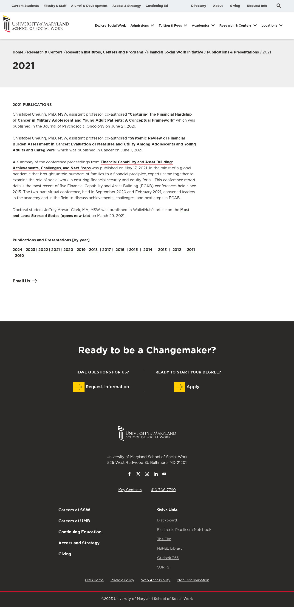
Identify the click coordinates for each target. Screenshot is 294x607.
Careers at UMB (74, 520)
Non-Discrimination (193, 580)
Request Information (101, 387)
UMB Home (94, 580)
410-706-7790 (163, 490)
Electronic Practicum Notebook (184, 530)
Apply (186, 387)
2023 (30, 250)
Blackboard (167, 520)
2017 (106, 250)
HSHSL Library (169, 548)
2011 (191, 250)
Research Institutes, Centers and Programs (105, 52)
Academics (200, 25)
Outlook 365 (168, 558)
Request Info (257, 6)
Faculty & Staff (55, 6)
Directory (198, 6)
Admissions (139, 25)
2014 (147, 250)
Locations (269, 25)
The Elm (164, 539)
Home (18, 52)
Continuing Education (80, 531)
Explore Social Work (110, 25)
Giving (235, 6)
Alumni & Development (89, 6)
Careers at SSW (74, 509)
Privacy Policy (122, 580)
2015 (133, 250)
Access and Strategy (79, 542)
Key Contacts (129, 490)
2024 (17, 250)
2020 (68, 250)
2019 (81, 250)
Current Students (25, 6)
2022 (43, 250)
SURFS (163, 567)
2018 (93, 250)
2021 (55, 250)
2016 (120, 250)
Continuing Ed (157, 6)
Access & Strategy (126, 6)
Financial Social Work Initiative (175, 52)
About (218, 6)
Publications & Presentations (233, 52)
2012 (176, 250)
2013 (162, 250)
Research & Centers (235, 25)
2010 (19, 255)
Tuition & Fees (170, 25)
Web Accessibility (156, 580)
